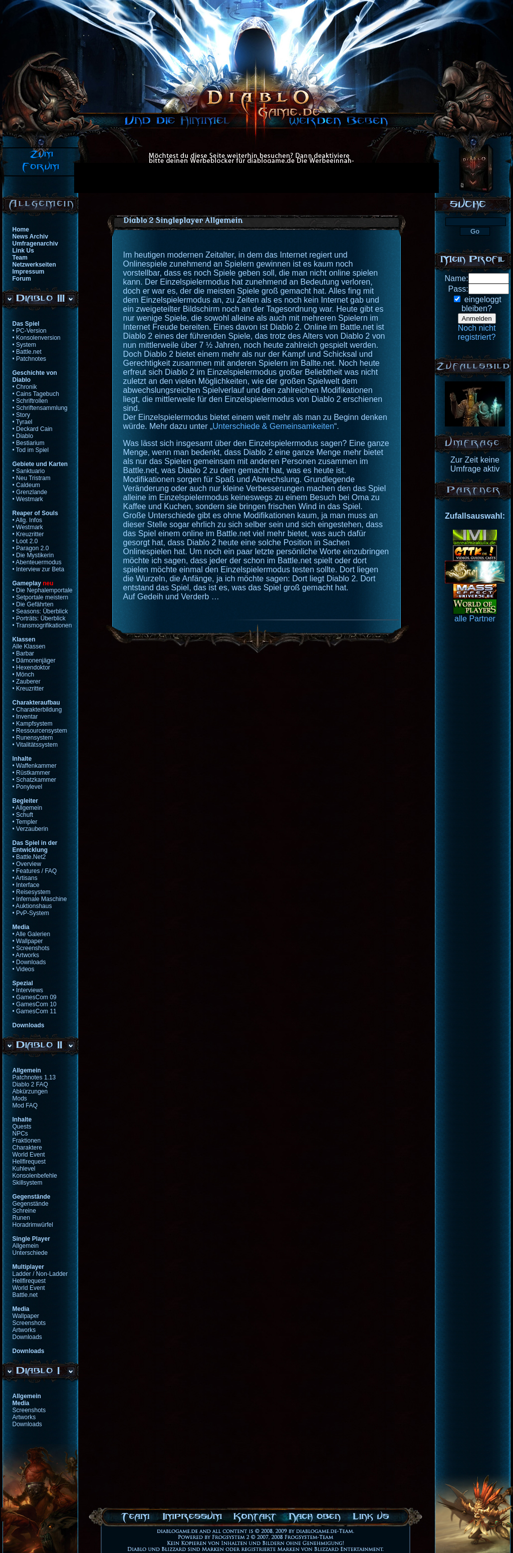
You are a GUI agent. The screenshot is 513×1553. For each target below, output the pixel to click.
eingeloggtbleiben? (481, 304)
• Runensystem (33, 737)
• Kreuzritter (28, 534)
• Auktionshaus (32, 906)
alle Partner (474, 618)
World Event (29, 1154)
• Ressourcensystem (40, 730)
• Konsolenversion (37, 337)
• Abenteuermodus (37, 562)
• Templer (25, 821)
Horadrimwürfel (33, 1224)
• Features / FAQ (35, 870)
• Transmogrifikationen (42, 625)
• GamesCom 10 (35, 1004)
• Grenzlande (30, 492)
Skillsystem (28, 1182)
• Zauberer (27, 681)
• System (25, 344)
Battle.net (25, 1294)
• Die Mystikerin (33, 555)
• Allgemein (28, 807)
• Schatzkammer (35, 779)
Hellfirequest (29, 1161)
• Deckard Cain (33, 428)
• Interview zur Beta (39, 569)
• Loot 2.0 (25, 541)
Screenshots (29, 1322)
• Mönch (24, 674)
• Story (22, 414)
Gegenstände (31, 1203)
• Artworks (26, 955)
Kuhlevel (24, 1168)
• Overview (27, 863)
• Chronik (25, 386)
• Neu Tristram (32, 478)
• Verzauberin (31, 828)
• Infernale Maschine (40, 899)
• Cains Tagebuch (36, 393)
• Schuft (23, 814)
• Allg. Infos (28, 520)
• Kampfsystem (33, 723)
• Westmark (28, 499)
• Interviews (28, 990)
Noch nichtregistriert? (477, 332)
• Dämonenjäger (34, 660)
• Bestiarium (29, 443)
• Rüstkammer (32, 772)
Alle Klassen (29, 646)
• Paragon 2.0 (31, 548)
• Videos (24, 969)
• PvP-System (31, 913)
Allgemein (26, 1245)
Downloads (27, 1337)
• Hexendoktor (32, 667)
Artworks (24, 1330)
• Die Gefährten (33, 604)
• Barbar (24, 653)
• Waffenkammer (35, 765)
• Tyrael (23, 421)
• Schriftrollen (30, 400)
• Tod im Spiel (31, 450)
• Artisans (25, 877)
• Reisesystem (32, 892)
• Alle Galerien (32, 934)
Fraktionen (27, 1140)
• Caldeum (27, 485)
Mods (20, 1098)
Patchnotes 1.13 (34, 1077)
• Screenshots (31, 948)
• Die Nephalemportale (43, 590)
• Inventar (25, 716)
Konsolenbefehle (35, 1175)
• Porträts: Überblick (39, 618)
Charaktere (27, 1147)
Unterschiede (30, 1252)
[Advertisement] (152, 178)
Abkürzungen (30, 1091)
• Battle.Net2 (29, 856)
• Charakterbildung (37, 709)
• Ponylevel (28, 786)
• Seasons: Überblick (40, 611)
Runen (21, 1217)
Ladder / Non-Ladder (40, 1273)
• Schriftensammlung (40, 407)
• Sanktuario (29, 471)
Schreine (24, 1210)
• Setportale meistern (41, 597)
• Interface (26, 885)
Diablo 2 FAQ (30, 1084)
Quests (22, 1126)
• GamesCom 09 (35, 997)
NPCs (20, 1133)
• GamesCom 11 (35, 1011)
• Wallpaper (28, 941)
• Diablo (23, 435)
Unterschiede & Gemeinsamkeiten (273, 426)
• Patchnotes (30, 358)
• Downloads (29, 962)
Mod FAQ (25, 1105)
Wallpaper (26, 1315)
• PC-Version (30, 330)
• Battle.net (27, 351)
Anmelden (477, 318)
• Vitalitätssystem (35, 744)
